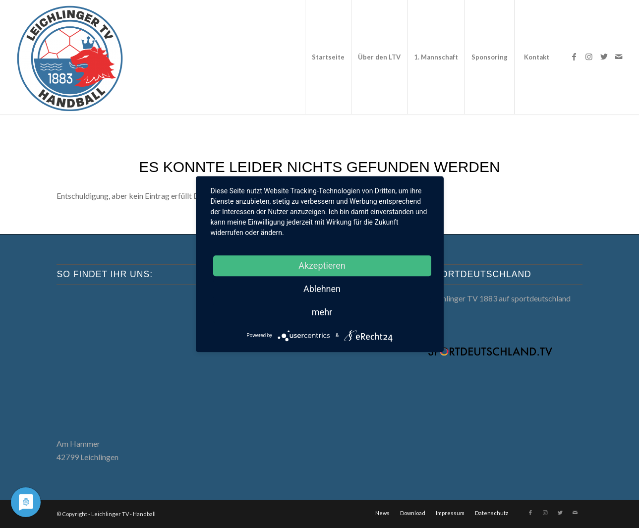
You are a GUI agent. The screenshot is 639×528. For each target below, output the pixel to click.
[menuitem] (328, 57)
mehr (322, 312)
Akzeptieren (322, 265)
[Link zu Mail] (618, 56)
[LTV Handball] (69, 57)
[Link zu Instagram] (588, 56)
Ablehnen (322, 289)
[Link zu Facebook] (574, 56)
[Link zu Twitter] (603, 56)
